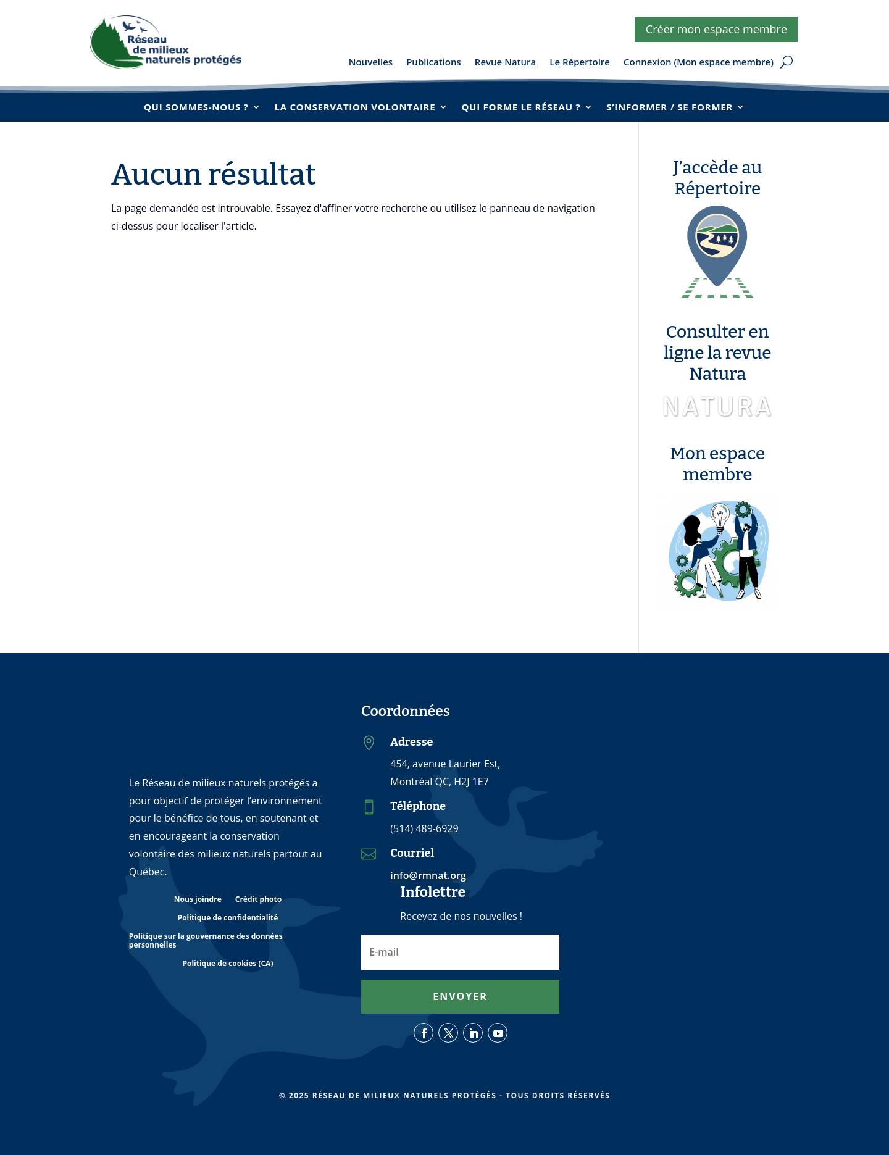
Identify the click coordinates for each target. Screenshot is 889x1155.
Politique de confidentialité (228, 918)
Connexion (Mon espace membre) (699, 62)
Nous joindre (198, 899)
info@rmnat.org (427, 875)
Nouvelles (371, 62)
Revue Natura (505, 62)
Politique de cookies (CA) (227, 964)
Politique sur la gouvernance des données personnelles (206, 941)
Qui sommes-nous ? (196, 107)
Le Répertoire (579, 62)
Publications (433, 62)
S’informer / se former (669, 107)
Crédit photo (258, 899)
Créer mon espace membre (716, 29)
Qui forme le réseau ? (520, 107)
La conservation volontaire (355, 107)
